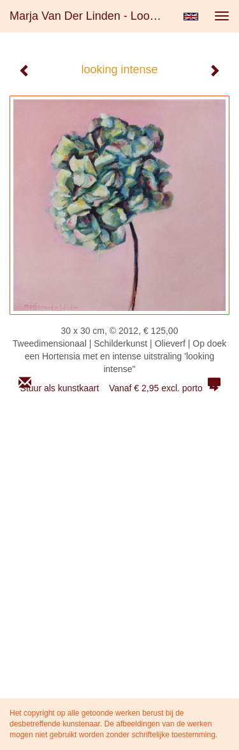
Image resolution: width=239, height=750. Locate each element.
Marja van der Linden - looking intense (91, 16)
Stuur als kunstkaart (119, 388)
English (191, 16)
